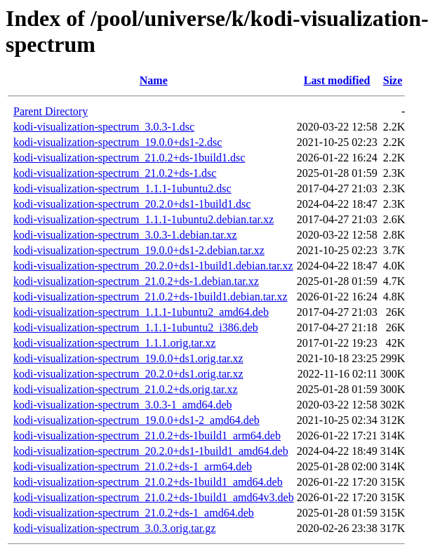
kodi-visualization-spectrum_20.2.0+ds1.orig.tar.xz (128, 374)
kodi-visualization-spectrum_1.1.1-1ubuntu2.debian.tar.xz (143, 219)
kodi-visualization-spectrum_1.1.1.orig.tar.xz (114, 343)
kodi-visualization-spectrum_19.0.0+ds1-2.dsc (117, 142)
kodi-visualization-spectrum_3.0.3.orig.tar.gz (114, 528)
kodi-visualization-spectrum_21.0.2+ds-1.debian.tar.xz (136, 281)
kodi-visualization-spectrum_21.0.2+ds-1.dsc (114, 173)
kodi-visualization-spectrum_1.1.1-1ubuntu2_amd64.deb (141, 312)
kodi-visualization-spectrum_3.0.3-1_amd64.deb (122, 405)
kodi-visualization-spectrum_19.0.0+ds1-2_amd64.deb (136, 420)
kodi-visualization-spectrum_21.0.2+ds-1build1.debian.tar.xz (150, 297)
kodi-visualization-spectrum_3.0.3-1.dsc (103, 127)
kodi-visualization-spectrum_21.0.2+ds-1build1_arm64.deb (147, 435)
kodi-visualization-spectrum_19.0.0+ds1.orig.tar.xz (128, 358)
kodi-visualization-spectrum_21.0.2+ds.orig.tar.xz (125, 389)
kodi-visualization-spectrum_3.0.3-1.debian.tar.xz (125, 235)
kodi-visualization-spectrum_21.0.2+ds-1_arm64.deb (132, 466)
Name (154, 80)
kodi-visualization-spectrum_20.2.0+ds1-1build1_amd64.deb (150, 451)
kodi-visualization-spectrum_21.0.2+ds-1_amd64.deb (133, 513)
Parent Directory (50, 111)
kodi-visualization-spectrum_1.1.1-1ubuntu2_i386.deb (135, 327)
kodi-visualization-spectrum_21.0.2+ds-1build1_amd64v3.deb (153, 497)
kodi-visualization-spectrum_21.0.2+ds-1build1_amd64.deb (148, 482)
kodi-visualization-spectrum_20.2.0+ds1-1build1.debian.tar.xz (153, 266)
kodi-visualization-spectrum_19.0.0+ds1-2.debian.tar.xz (139, 250)
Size (393, 80)
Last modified (337, 80)
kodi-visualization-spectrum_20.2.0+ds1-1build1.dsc (132, 204)
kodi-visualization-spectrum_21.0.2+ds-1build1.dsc (129, 158)
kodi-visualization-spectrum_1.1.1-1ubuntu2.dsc (122, 188)
